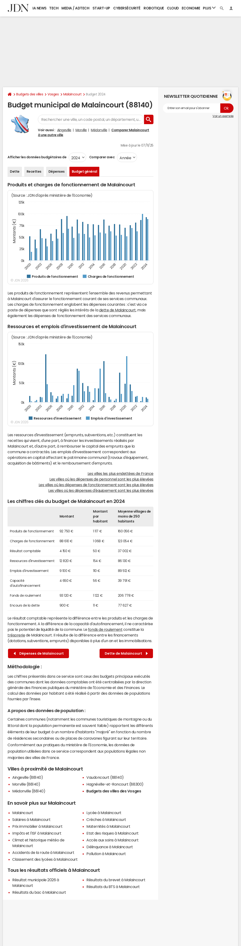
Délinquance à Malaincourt (109, 847)
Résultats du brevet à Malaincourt (115, 880)
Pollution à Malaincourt (106, 854)
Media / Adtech (75, 8)
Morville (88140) (26, 784)
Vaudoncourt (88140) (105, 777)
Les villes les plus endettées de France (120, 473)
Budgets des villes (29, 94)
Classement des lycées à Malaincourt (44, 859)
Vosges (53, 94)
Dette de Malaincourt (126, 653)
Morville (81, 130)
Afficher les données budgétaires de (37, 157)
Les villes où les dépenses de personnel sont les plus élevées (101, 479)
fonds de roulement (105, 629)
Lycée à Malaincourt (103, 813)
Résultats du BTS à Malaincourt (113, 887)
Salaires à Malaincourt (31, 819)
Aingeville (64, 130)
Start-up (101, 8)
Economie (191, 8)
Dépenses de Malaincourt (39, 653)
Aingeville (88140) (27, 777)
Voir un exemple (223, 116)
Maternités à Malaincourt (108, 826)
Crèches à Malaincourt (106, 819)
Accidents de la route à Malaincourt (43, 852)
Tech (53, 8)
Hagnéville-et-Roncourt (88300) (115, 784)
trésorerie (16, 635)
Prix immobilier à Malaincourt (37, 826)
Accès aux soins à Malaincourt (112, 840)
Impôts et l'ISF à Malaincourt (36, 833)
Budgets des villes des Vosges (113, 791)
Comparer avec (101, 157)
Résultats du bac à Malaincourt (39, 892)
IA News (39, 8)
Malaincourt (72, 94)
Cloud (173, 8)
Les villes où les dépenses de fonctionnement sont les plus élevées (96, 485)
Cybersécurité (127, 8)
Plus (209, 8)
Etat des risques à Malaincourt (112, 833)
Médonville (99, 130)
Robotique (154, 8)
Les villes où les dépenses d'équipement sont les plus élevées (100, 490)
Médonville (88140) (28, 791)
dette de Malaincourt (117, 310)
